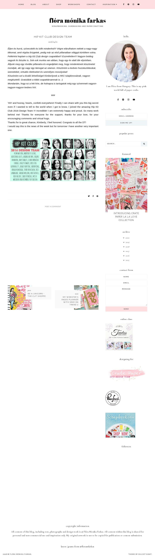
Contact (91, 4)
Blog (33, 4)
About (46, 4)
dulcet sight (145, 554)
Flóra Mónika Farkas (77, 20)
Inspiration (109, 4)
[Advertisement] (127, 498)
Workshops (74, 4)
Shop (58, 4)
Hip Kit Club (34, 56)
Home (21, 4)
